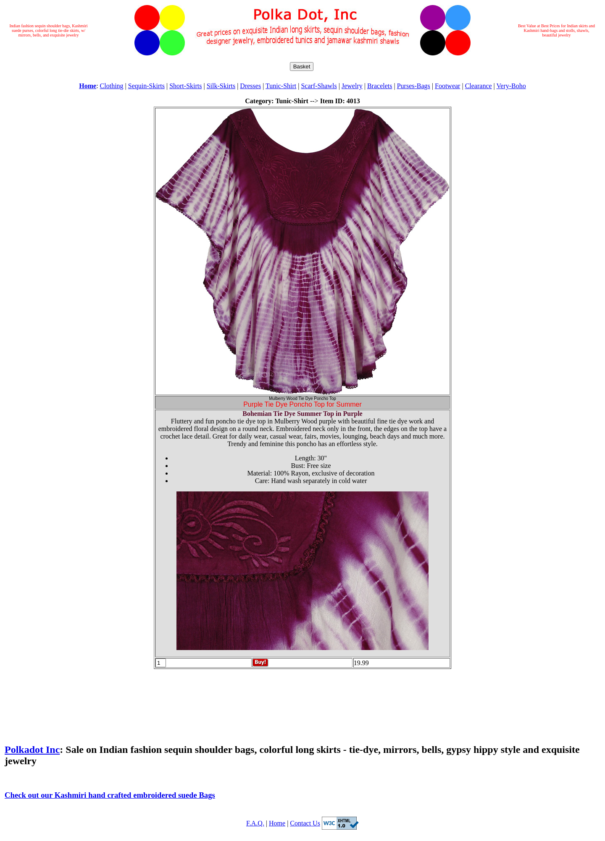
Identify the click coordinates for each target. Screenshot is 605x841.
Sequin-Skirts (146, 85)
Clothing (112, 85)
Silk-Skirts (221, 85)
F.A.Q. (255, 823)
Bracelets (379, 85)
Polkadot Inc (32, 749)
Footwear (447, 85)
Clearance (478, 85)
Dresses (250, 85)
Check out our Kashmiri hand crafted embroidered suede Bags (110, 795)
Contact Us (305, 823)
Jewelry (352, 85)
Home (277, 823)
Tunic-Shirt (281, 85)
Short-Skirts (185, 85)
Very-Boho (511, 85)
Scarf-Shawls (319, 85)
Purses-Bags (413, 85)
